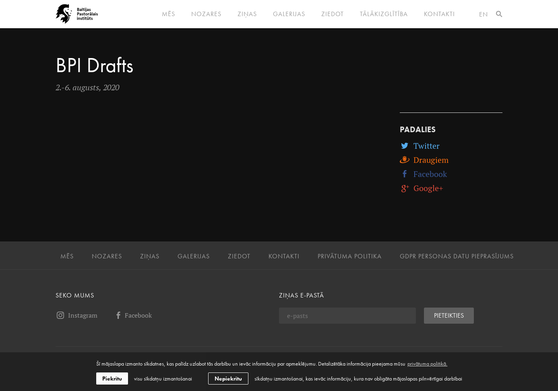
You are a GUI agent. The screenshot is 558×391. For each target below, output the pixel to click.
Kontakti (439, 14)
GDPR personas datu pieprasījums (457, 256)
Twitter (420, 146)
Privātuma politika (350, 256)
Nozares (206, 14)
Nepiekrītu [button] (228, 378)
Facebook (423, 174)
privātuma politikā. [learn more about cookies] (427, 363)
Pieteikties (449, 315)
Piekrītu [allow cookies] (112, 378)
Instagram (76, 315)
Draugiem (424, 160)
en (483, 14)
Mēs (168, 14)
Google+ (421, 188)
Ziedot (332, 14)
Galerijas (289, 14)
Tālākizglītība (384, 14)
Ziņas (247, 14)
